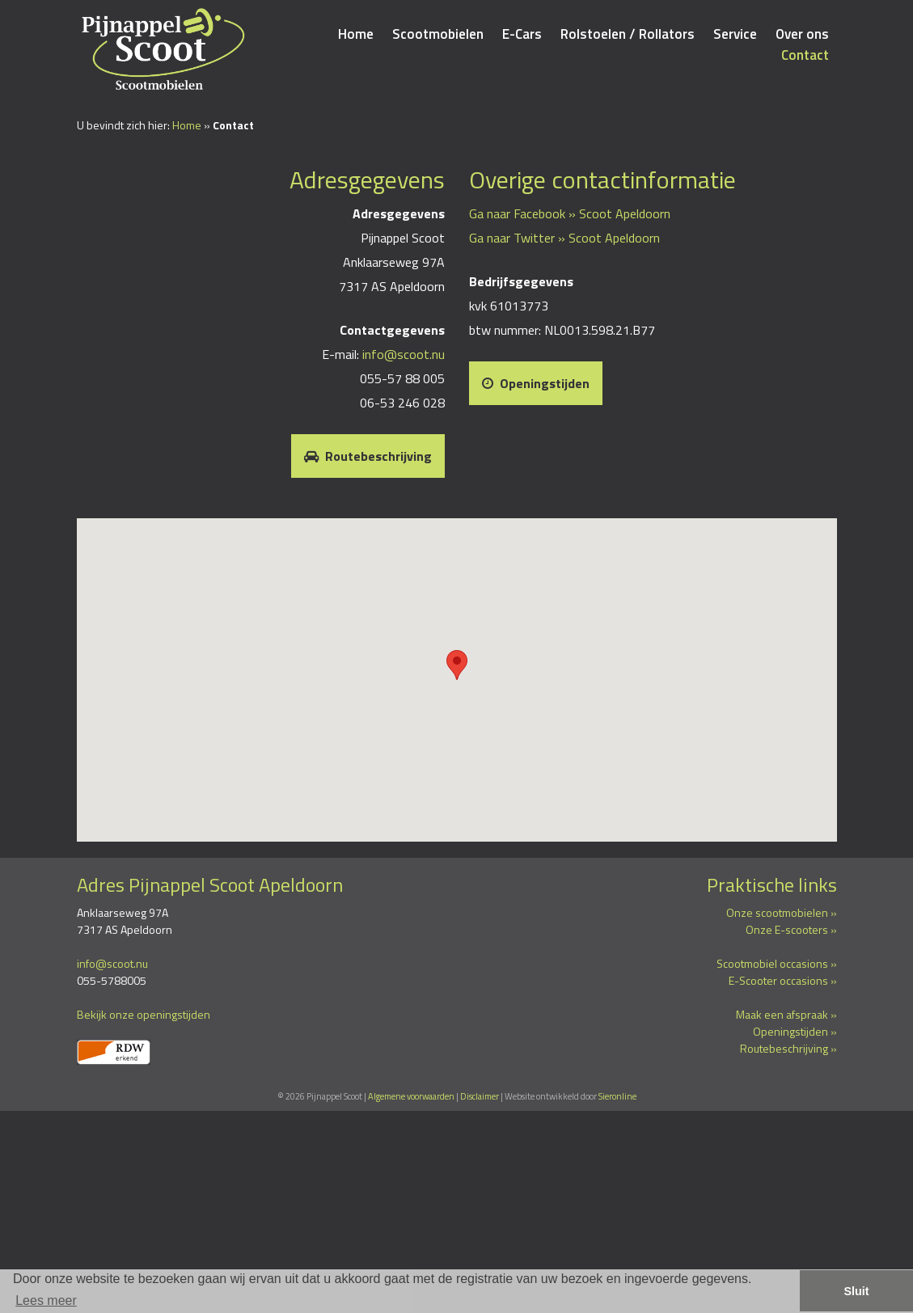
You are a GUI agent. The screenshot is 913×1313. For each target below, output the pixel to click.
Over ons (802, 33)
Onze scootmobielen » (781, 912)
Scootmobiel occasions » (776, 963)
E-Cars (522, 33)
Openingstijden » (795, 1031)
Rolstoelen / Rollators (627, 33)
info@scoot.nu (403, 354)
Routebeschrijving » (788, 1048)
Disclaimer (479, 1096)
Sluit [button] (856, 1291)
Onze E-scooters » (791, 929)
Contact (805, 54)
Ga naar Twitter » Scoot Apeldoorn (564, 237)
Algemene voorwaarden (411, 1096)
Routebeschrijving (368, 456)
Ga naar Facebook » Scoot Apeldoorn (569, 213)
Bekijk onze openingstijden (143, 1014)
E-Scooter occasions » (783, 980)
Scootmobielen (438, 33)
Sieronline (617, 1096)
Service (735, 33)
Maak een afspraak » (786, 1014)
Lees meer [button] (46, 1300)
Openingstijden (536, 383)
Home (356, 33)
